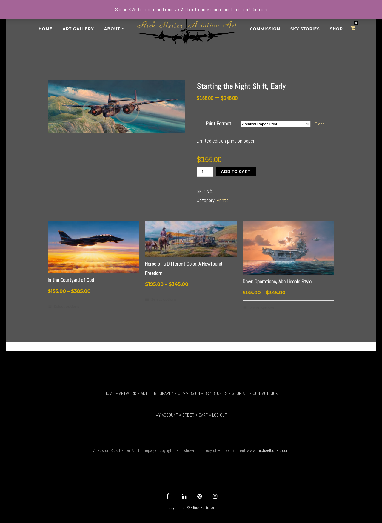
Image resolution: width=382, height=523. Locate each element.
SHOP (336, 28)
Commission (265, 28)
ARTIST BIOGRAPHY (157, 393)
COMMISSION (189, 393)
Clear (319, 124)
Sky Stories (305, 28)
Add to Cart (235, 171)
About (112, 28)
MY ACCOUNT (166, 415)
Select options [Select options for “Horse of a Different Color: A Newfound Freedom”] (163, 299)
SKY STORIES (215, 393)
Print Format (218, 123)
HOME (109, 393)
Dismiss (259, 9)
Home (45, 28)
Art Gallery (78, 28)
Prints (223, 200)
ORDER (188, 415)
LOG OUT (219, 415)
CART (203, 415)
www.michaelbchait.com (268, 450)
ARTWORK (127, 393)
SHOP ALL (240, 393)
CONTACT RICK (265, 393)
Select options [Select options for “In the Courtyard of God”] (66, 306)
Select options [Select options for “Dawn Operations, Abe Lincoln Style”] (261, 308)
